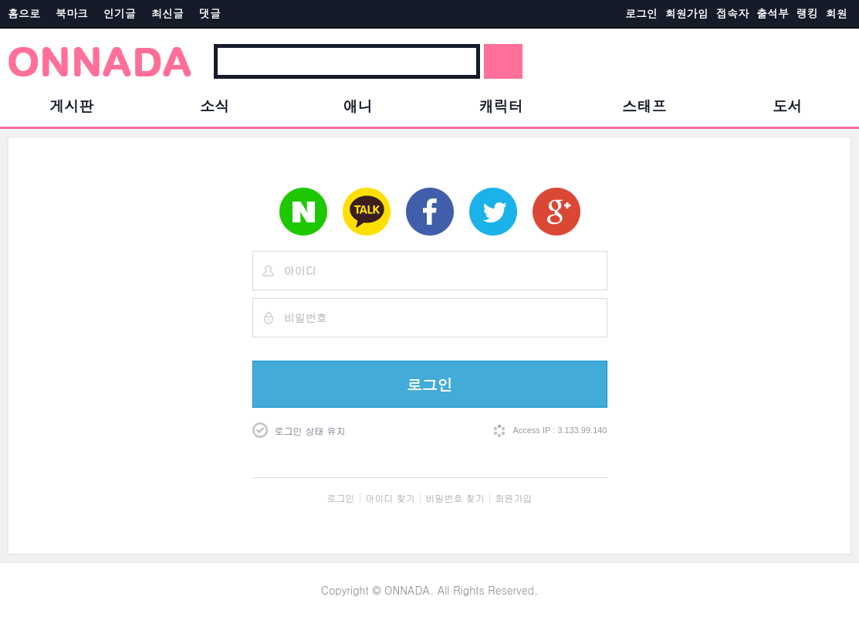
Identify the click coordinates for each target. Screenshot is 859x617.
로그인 (641, 13)
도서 (787, 105)
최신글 (167, 13)
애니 (358, 105)
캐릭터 (501, 105)
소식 (214, 105)
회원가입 (687, 13)
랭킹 (807, 13)
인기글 (119, 13)
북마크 (72, 13)
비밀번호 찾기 (455, 497)
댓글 (210, 13)
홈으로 (24, 13)
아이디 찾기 (390, 497)
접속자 (732, 13)
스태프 (644, 105)
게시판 (71, 105)
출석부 (772, 13)
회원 (836, 13)
